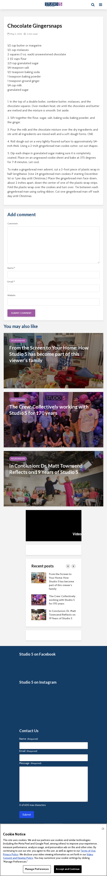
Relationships (18, 340)
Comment (12, 223)
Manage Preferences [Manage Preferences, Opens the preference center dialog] (37, 869)
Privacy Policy (10, 854)
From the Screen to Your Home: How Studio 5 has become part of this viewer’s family (61, 581)
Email (11, 282)
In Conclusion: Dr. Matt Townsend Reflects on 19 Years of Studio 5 (62, 614)
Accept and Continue (67, 869)
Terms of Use (88, 850)
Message (30, 763)
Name (11, 268)
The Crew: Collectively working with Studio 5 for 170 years (62, 600)
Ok (103, 828)
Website (11, 295)
